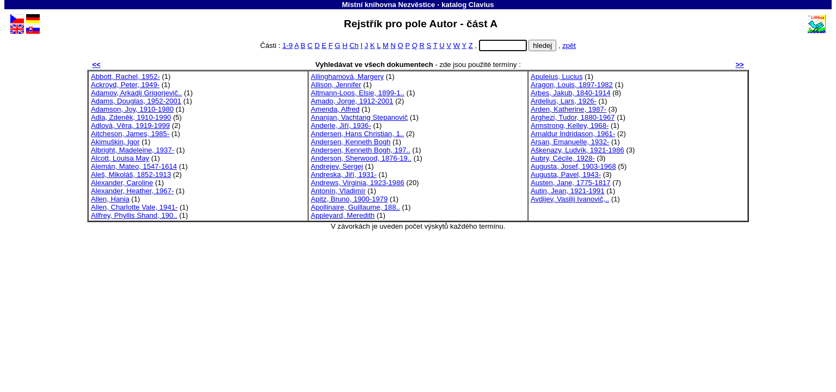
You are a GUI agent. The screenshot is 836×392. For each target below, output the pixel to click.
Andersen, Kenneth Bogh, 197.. (360, 150)
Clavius (481, 5)
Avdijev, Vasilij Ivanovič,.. (570, 199)
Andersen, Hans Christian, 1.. (357, 134)
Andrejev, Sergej (337, 166)
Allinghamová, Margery (347, 76)
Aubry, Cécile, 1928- (563, 158)
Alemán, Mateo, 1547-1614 (134, 166)
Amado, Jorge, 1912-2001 (352, 101)
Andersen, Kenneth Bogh (351, 142)
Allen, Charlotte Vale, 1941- (134, 207)
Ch (354, 45)
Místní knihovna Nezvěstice (388, 5)
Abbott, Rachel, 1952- (125, 76)
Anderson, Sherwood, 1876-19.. (361, 158)
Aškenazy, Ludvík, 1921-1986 (577, 150)
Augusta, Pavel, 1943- (566, 174)
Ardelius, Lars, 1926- (564, 101)
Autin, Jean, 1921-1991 (568, 191)
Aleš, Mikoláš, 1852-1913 (131, 174)
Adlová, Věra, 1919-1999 (130, 125)
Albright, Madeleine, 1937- (132, 150)
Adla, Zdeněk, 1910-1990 (131, 117)
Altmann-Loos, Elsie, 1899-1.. (357, 93)
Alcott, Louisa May (120, 158)
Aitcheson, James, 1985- (130, 134)
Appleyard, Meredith (342, 215)
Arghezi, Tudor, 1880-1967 (573, 117)
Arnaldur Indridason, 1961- (573, 134)
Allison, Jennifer (336, 85)
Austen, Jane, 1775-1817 (571, 183)
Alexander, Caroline (122, 183)
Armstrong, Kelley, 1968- (569, 125)
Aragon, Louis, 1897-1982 (572, 85)
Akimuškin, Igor (115, 142)
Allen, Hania (110, 199)
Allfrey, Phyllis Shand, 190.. (134, 215)
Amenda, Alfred (335, 109)
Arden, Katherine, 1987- (568, 109)
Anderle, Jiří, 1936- (341, 125)
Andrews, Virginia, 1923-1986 (357, 183)
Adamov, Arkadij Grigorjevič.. (136, 93)
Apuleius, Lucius (556, 76)
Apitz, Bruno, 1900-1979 (349, 199)
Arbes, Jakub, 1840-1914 (571, 93)
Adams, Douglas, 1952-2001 (136, 101)
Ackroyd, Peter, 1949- (125, 85)
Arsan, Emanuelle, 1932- (570, 142)
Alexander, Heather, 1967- (132, 191)
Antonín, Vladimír (338, 191)
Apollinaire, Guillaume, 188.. (355, 207)
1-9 (287, 45)
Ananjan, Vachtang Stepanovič (359, 117)
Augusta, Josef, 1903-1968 (573, 166)
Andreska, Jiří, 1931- (344, 174)
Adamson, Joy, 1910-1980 (132, 109)
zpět (569, 45)
